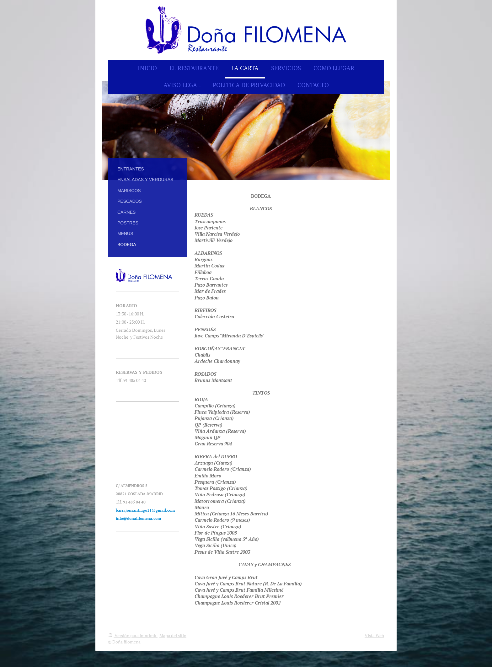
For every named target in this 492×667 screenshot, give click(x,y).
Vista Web (374, 635)
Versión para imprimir (133, 635)
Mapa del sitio (172, 635)
